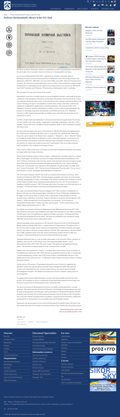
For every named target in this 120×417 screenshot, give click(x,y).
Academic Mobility (38, 339)
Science (94, 9)
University (55, 9)
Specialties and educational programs (72, 373)
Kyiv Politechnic (21, 324)
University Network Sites (40, 355)
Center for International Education (42, 349)
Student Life (108, 9)
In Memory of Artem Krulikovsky (96, 87)
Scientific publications (39, 358)
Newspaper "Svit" (37, 377)
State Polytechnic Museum (12, 361)
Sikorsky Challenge (67, 364)
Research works (37, 365)
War (62, 376)
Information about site (20, 402)
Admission (69, 9)
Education (82, 9)
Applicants (64, 339)
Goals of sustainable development (71, 383)
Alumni (63, 354)
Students (63, 351)
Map (5, 402)
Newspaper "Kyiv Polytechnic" (41, 374)
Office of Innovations (10, 380)
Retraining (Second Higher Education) (44, 342)
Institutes (6, 345)
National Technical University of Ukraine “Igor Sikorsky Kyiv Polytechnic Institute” (24, 5)
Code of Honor (65, 370)
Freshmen (64, 348)
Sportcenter (7, 368)
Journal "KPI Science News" (41, 371)
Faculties (6, 349)
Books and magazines (42, 322)
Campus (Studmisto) (10, 371)
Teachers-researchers (67, 367)
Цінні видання (21, 322)
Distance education (38, 336)
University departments (11, 355)
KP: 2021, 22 (21, 317)
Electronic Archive (38, 368)
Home (5, 15)
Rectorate (7, 336)
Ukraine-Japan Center (10, 374)
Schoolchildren (65, 336)
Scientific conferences (39, 361)
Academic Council (9, 339)
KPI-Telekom (8, 365)
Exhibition (31, 322)
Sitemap (10, 402)
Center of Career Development (13, 377)
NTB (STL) (20, 319)
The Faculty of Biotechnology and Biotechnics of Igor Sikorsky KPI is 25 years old (96, 69)
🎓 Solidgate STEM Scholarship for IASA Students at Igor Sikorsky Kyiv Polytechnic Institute (96, 59)
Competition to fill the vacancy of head (97, 48)
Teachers (63, 357)
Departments (7, 342)
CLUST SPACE (66, 379)
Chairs (6, 352)
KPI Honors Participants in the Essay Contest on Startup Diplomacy (95, 79)
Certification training (38, 345)
